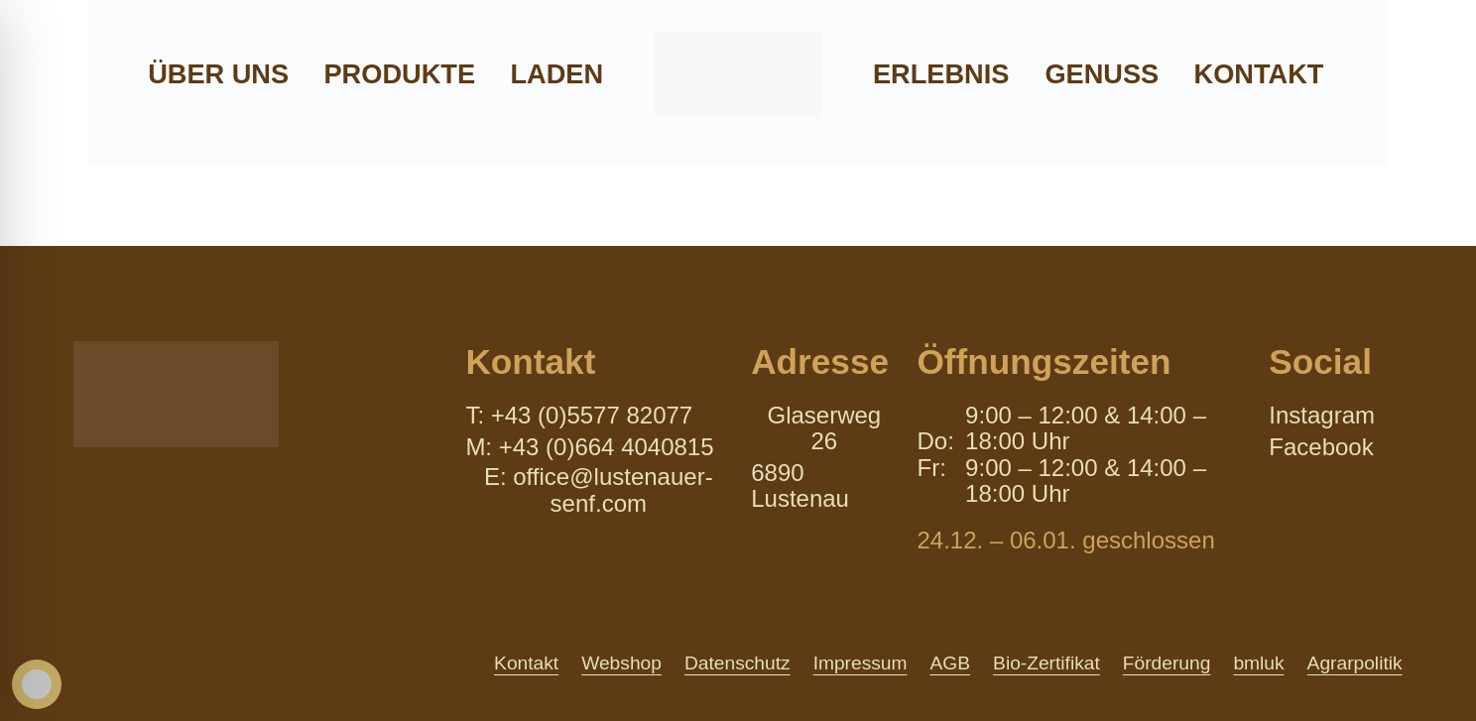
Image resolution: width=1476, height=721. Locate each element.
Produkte (399, 74)
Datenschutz (737, 663)
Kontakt (1259, 74)
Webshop (621, 663)
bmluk (1258, 663)
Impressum (860, 663)
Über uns (218, 74)
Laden (556, 74)
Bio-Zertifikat (1046, 663)
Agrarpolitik (1355, 663)
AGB (950, 663)
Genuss (1102, 74)
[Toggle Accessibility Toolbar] (36, 684)
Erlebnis (941, 74)
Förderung (1167, 663)
